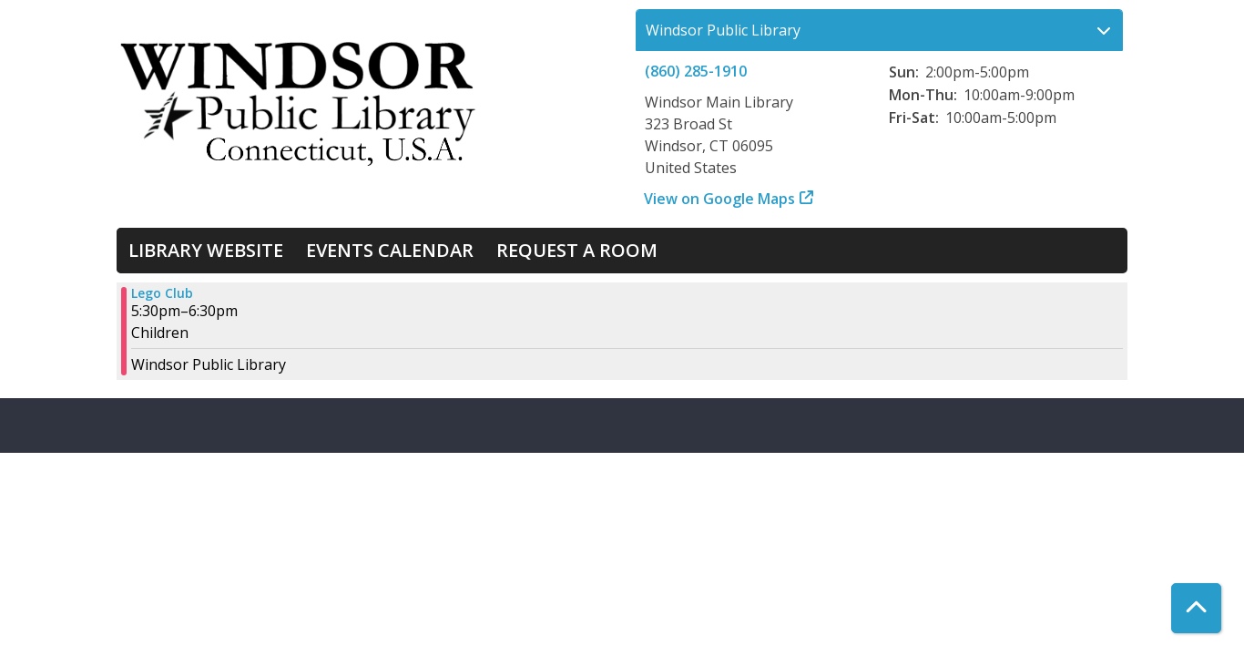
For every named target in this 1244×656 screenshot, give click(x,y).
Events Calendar (390, 250)
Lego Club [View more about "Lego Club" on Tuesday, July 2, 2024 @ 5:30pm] (162, 293)
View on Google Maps (720, 199)
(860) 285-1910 (696, 71)
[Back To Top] (1196, 608)
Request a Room (577, 250)
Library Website (205, 250)
